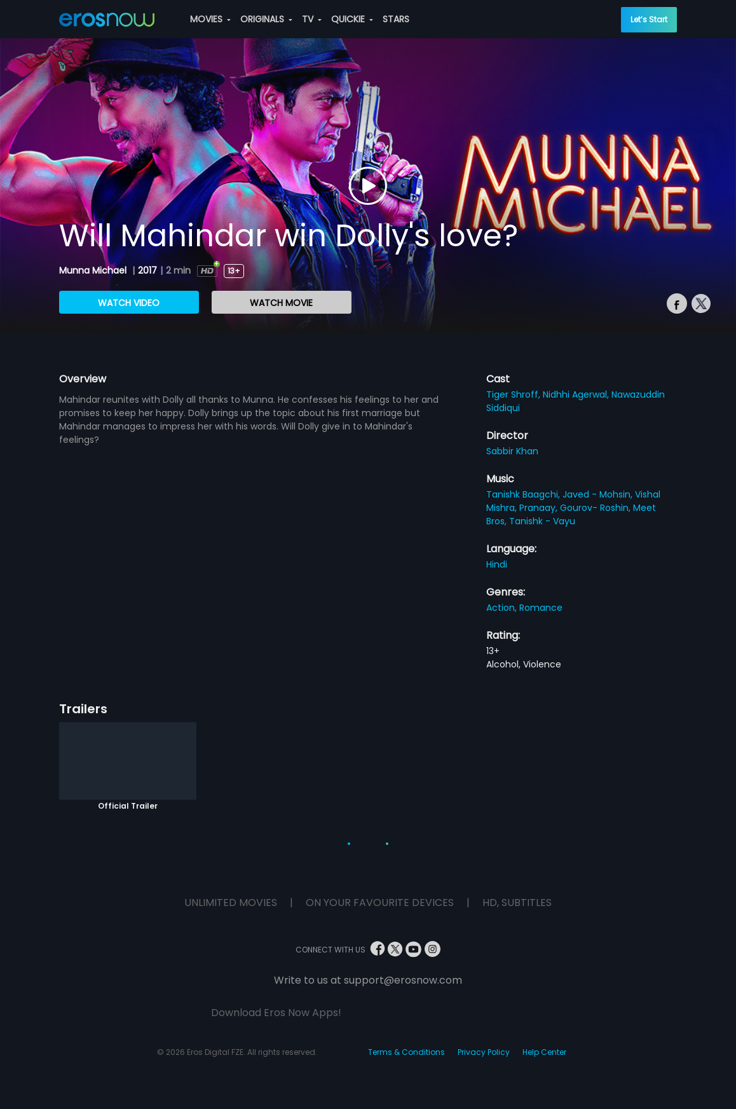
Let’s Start (648, 19)
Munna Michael (94, 270)
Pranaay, (539, 507)
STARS (396, 19)
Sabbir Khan (512, 451)
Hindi (496, 564)
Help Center (544, 1052)
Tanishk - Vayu (542, 521)
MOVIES (210, 19)
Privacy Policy (484, 1052)
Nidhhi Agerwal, (577, 394)
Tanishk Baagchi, (524, 494)
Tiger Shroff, (514, 394)
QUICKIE (352, 19)
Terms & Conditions (406, 1052)
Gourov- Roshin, (596, 507)
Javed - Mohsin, (598, 494)
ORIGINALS (266, 19)
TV (312, 19)
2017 (147, 270)
